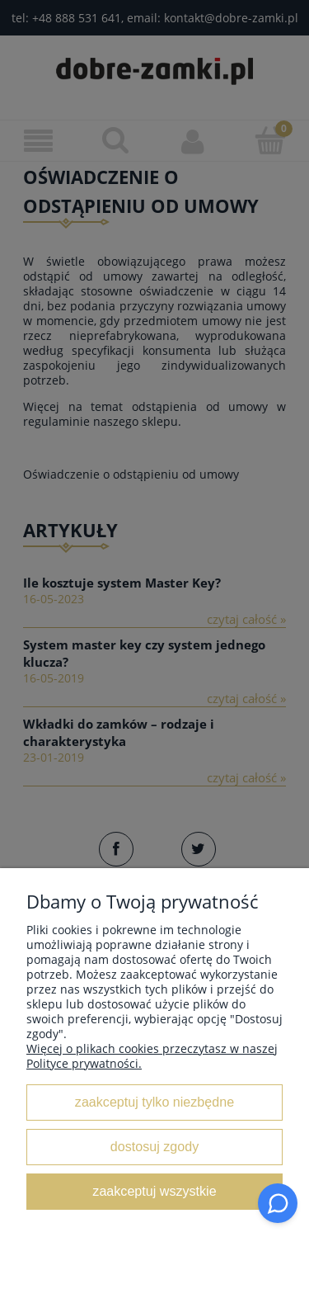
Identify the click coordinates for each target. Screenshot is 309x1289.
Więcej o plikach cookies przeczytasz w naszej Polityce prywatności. (152, 1056)
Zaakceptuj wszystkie (154, 1190)
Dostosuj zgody (154, 1146)
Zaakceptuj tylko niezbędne (154, 1101)
